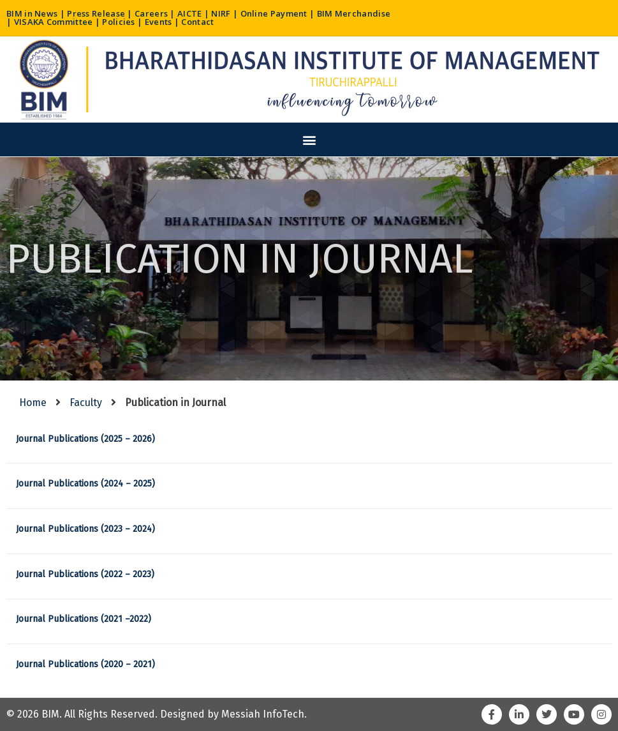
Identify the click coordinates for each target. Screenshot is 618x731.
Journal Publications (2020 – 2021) (85, 664)
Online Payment (273, 13)
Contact (197, 21)
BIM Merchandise (354, 13)
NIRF (220, 13)
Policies (118, 21)
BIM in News (31, 13)
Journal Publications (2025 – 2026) (85, 438)
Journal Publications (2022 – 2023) (85, 574)
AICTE (189, 13)
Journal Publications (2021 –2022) (83, 619)
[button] (309, 139)
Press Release (96, 13)
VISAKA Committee (53, 21)
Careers (151, 13)
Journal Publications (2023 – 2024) (85, 529)
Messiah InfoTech (262, 714)
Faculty (86, 402)
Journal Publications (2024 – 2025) (85, 483)
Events (158, 21)
